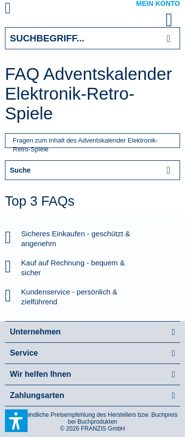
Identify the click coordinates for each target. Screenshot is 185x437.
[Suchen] (168, 38)
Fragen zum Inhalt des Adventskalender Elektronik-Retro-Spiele (85, 142)
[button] (16, 420)
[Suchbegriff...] (92, 38)
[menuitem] (19, 10)
